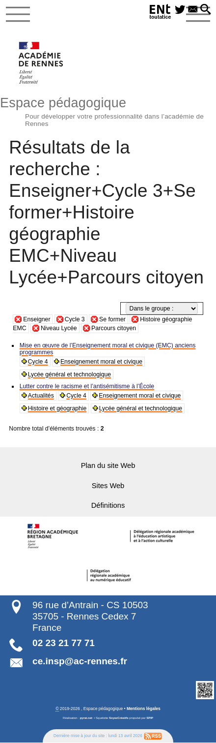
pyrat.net (86, 717)
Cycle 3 (75, 319)
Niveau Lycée (59, 328)
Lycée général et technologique (69, 374)
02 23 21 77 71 (63, 643)
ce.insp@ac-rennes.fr (79, 661)
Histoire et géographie (57, 408)
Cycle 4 (38, 361)
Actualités (41, 395)
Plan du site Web (108, 465)
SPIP (149, 717)
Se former (112, 319)
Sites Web (108, 486)
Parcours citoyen (113, 328)
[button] (205, 10)
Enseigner (36, 319)
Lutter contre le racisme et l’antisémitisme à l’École (87, 386)
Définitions (108, 505)
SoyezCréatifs (119, 717)
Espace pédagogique (108, 110)
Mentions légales (144, 708)
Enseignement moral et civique (101, 361)
